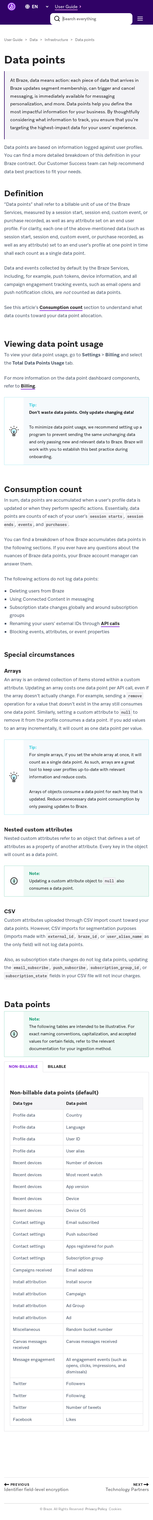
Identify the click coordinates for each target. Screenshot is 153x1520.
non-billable (23, 1066)
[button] (69, 6)
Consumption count (61, 307)
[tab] (23, 1066)
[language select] (40, 7)
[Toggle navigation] (139, 18)
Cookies (115, 1509)
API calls (110, 623)
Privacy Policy (96, 1509)
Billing (28, 386)
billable (57, 1066)
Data (33, 39)
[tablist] (76, 1066)
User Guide (13, 39)
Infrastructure (56, 39)
